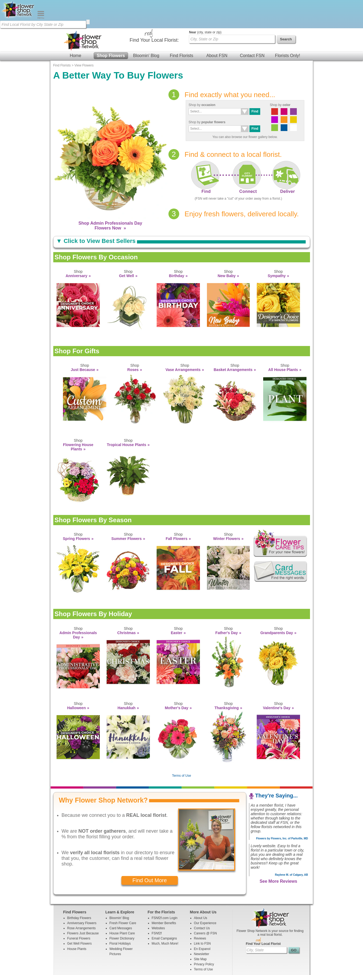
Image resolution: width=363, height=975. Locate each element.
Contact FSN (252, 27)
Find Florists (181, 27)
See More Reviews (278, 853)
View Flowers (84, 37)
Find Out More (149, 852)
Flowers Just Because (83, 905)
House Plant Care (122, 905)
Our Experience (205, 895)
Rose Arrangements (81, 900)
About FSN (216, 27)
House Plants (76, 921)
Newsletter (201, 926)
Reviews (200, 910)
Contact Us (202, 900)
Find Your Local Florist (263, 915)
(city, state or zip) (205, 4)
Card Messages (121, 900)
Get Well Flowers (79, 915)
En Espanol (202, 921)
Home (75, 27)
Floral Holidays (120, 915)
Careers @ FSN (205, 905)
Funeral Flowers (78, 910)
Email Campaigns (164, 910)
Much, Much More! (165, 915)
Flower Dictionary (122, 910)
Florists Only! (287, 27)
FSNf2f (157, 905)
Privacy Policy (204, 936)
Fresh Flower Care (123, 895)
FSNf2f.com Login (165, 890)
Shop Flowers (111, 27)
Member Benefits (164, 895)
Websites (158, 900)
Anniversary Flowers (82, 895)
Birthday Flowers (79, 890)
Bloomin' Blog (146, 27)
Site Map (200, 931)
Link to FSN (202, 915)
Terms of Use (181, 747)
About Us (200, 890)
